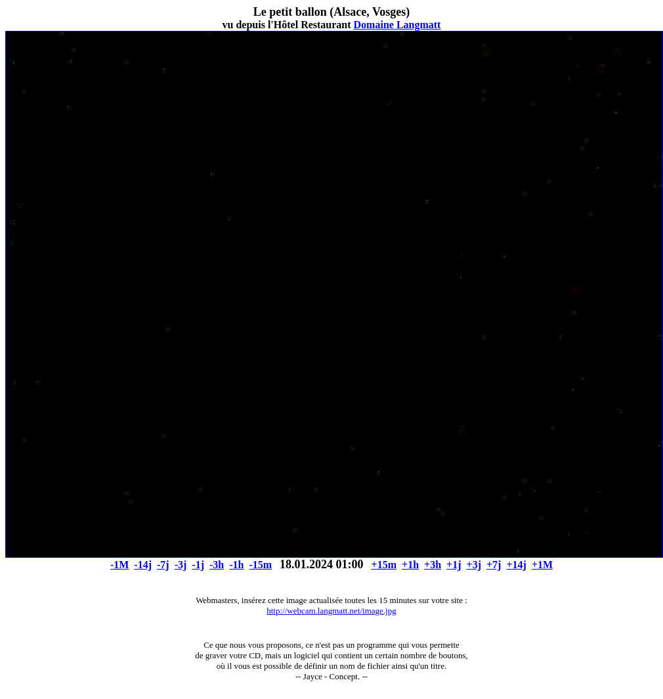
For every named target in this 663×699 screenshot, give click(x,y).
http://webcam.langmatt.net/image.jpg (331, 611)
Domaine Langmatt (397, 24)
